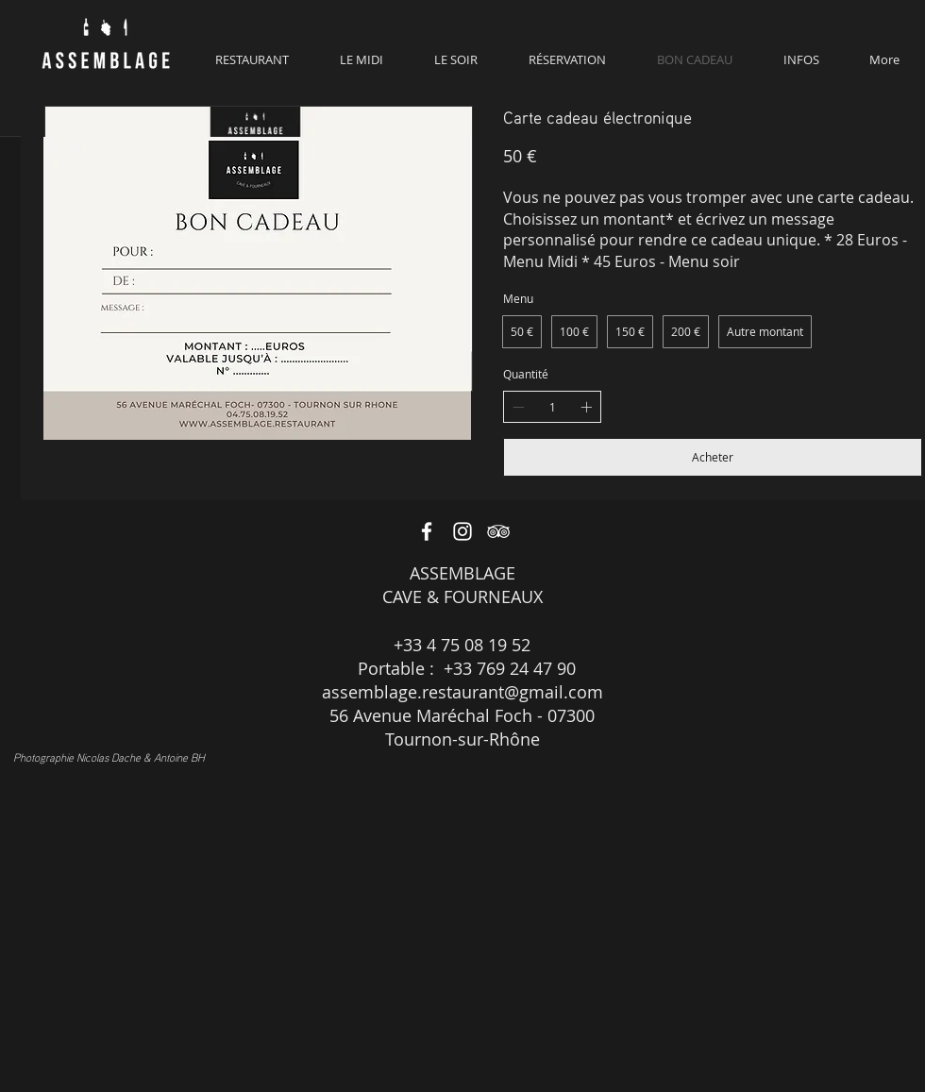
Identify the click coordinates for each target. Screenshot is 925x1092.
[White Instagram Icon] (462, 531)
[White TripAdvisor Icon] (498, 531)
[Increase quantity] (586, 407)
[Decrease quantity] (518, 407)
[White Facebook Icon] (426, 531)
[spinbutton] (552, 407)
